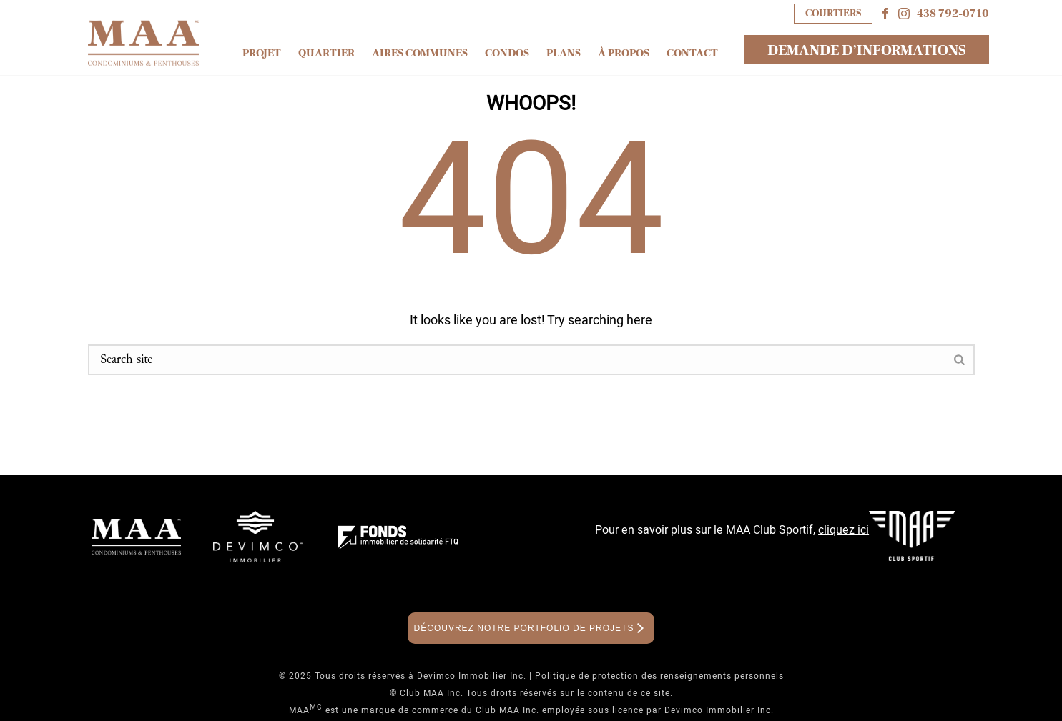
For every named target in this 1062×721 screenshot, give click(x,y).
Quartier (326, 53)
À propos (623, 53)
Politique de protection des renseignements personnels (659, 676)
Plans (563, 53)
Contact (692, 53)
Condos (507, 53)
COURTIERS (833, 13)
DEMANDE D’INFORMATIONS (866, 50)
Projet (261, 53)
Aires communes (420, 53)
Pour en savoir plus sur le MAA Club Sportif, (732, 530)
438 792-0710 (953, 13)
